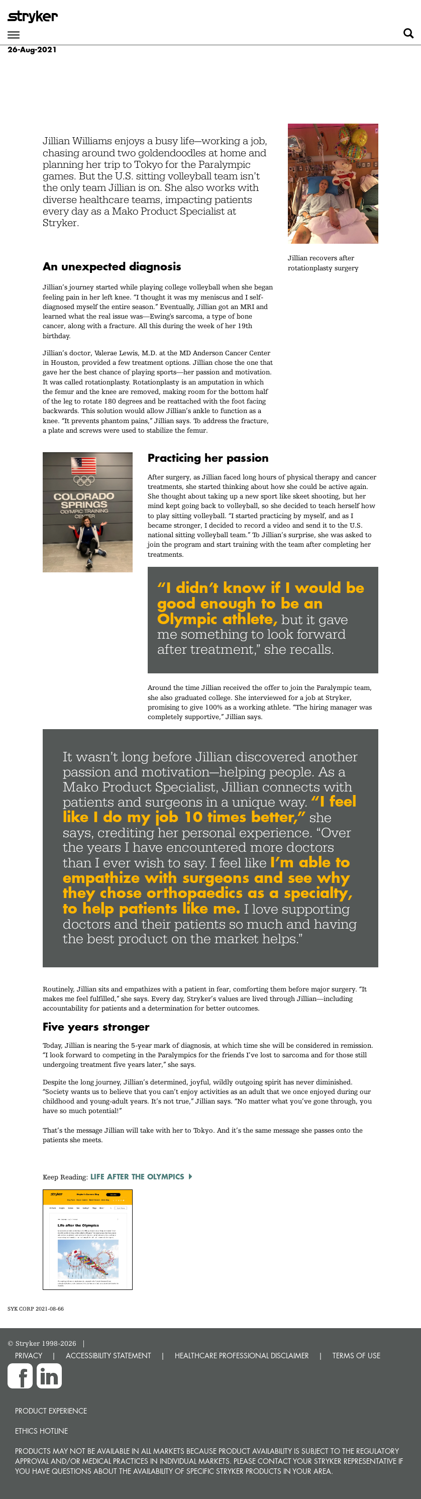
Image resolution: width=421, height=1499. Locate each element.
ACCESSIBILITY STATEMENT (108, 1355)
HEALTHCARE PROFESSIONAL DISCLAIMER (242, 1355)
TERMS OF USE (356, 1355)
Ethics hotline (41, 1431)
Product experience (51, 1411)
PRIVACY (28, 1355)
